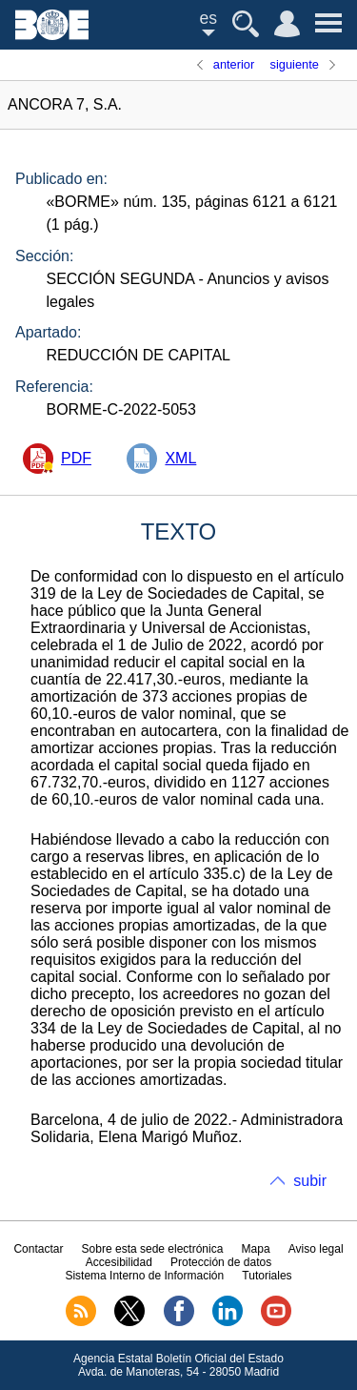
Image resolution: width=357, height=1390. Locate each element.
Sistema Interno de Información (144, 1275)
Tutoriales (266, 1275)
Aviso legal (316, 1249)
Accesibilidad (119, 1262)
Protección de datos (220, 1262)
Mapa (256, 1249)
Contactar (38, 1249)
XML (180, 458)
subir (310, 1181)
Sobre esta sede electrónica (153, 1249)
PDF (76, 458)
